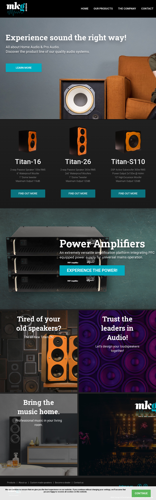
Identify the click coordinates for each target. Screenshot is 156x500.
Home (84, 8)
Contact (147, 8)
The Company (127, 8)
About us (23, 482)
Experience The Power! (92, 270)
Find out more (28, 193)
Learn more (24, 67)
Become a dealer (62, 482)
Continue (141, 493)
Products (11, 482)
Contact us (79, 482)
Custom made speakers (41, 482)
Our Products (103, 8)
